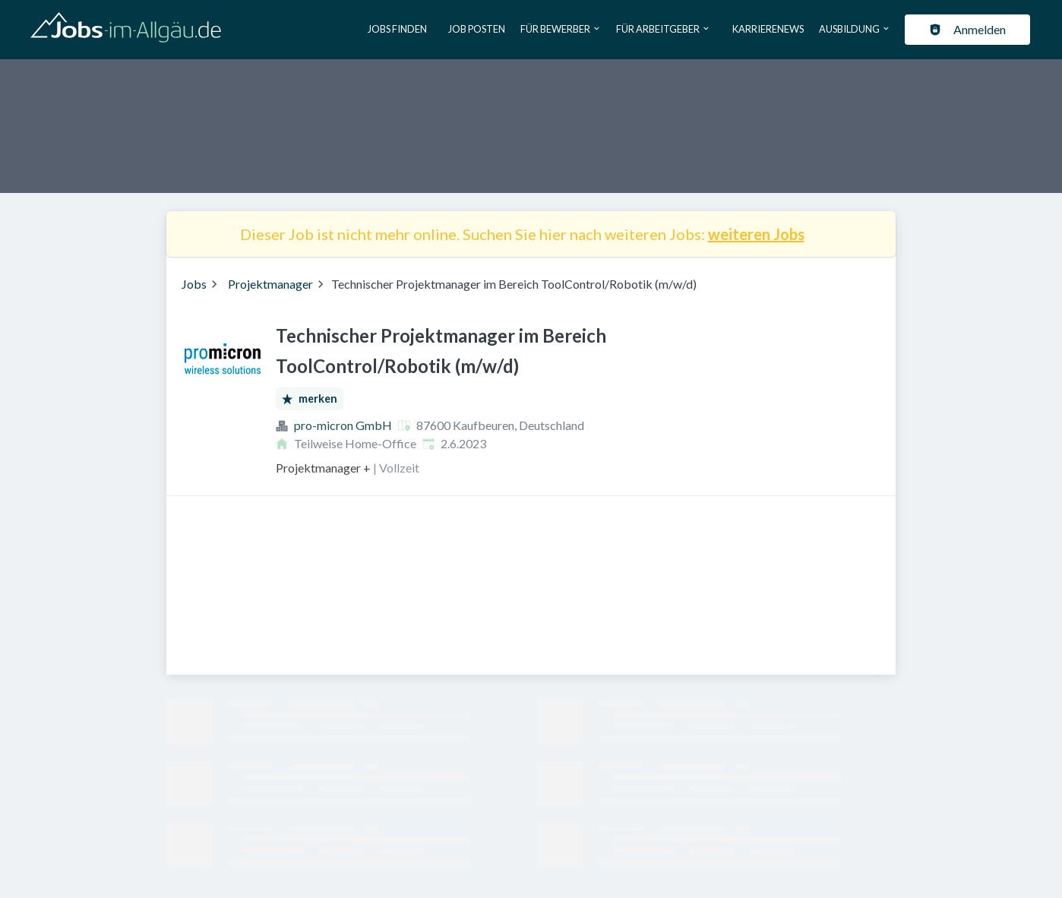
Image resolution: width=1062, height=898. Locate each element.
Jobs (194, 284)
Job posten (476, 29)
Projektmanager (270, 284)
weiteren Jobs (756, 234)
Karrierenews (768, 29)
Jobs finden (397, 29)
